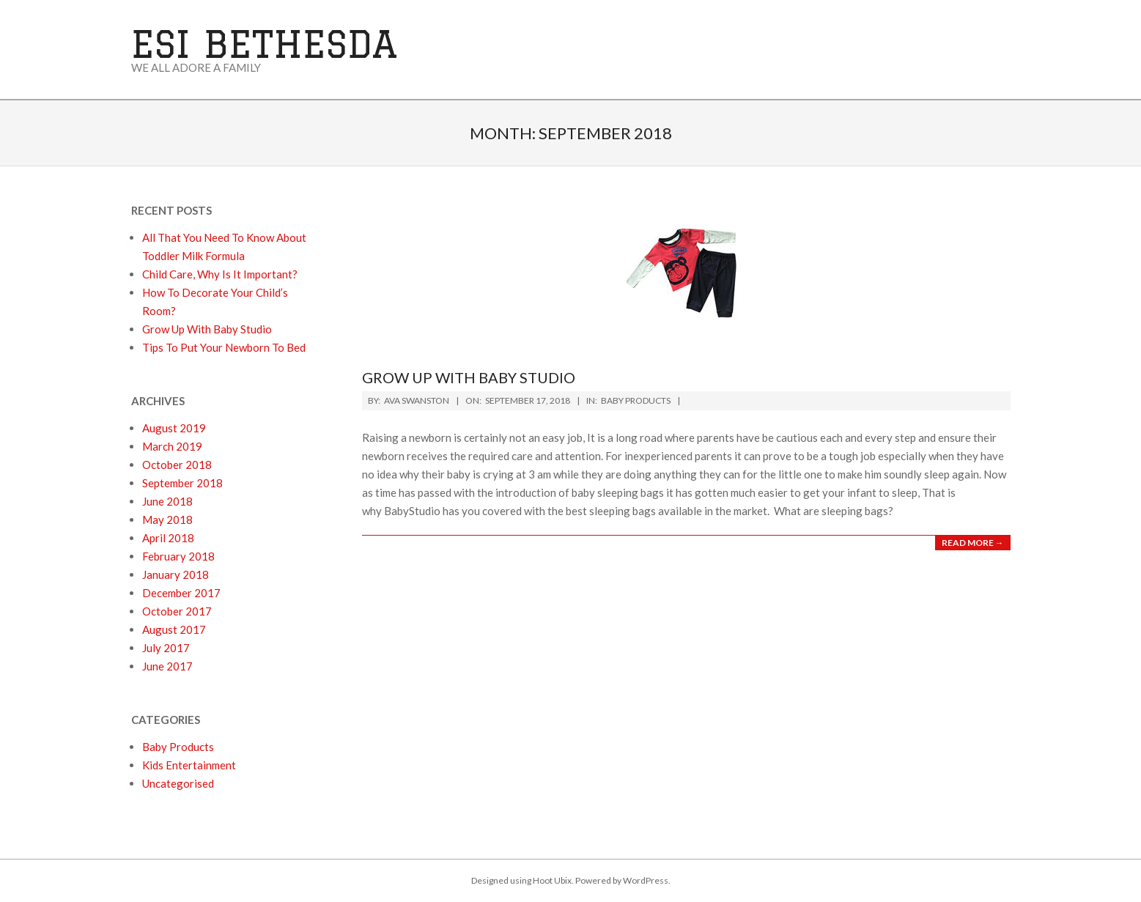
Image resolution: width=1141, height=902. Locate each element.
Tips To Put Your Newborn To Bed (224, 347)
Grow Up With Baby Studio (468, 377)
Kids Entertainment (189, 765)
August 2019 (174, 428)
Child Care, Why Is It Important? (220, 274)
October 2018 (177, 464)
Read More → (973, 542)
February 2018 (178, 556)
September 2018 (182, 482)
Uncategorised (178, 783)
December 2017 (181, 592)
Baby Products (636, 400)
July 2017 (166, 647)
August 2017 (174, 629)
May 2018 (167, 519)
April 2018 (168, 537)
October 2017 (177, 611)
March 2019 (172, 446)
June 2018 (167, 501)
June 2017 (167, 666)
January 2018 (175, 574)
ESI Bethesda (264, 43)
